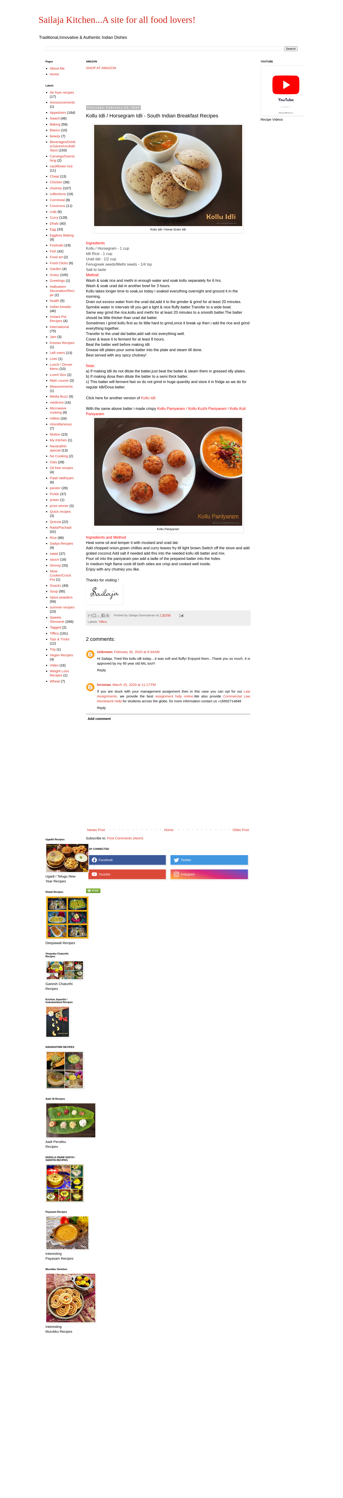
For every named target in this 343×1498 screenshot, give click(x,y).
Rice (53, 538)
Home (168, 830)
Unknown (105, 652)
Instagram (184, 874)
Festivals (56, 245)
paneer (55, 488)
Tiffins (103, 621)
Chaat (54, 176)
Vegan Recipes (61, 655)
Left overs (57, 353)
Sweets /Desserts (57, 619)
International (59, 327)
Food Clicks (59, 263)
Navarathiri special (58, 448)
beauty (55, 136)
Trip (53, 649)
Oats (53, 462)
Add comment (99, 719)
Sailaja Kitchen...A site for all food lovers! (117, 20)
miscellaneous (61, 424)
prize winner (59, 506)
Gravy (54, 275)
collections (58, 194)
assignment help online (174, 696)
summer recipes (62, 607)
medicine (57, 402)
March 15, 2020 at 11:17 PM (134, 685)
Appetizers (58, 112)
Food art (56, 257)
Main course (59, 380)
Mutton (55, 434)
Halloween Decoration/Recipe (62, 291)
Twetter (182, 860)
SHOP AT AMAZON (101, 68)
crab (53, 212)
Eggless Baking (62, 235)
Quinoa (55, 522)
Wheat (55, 681)
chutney (56, 188)
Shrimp (55, 565)
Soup (54, 591)
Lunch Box (58, 375)
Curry (54, 217)
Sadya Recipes (61, 543)
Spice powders (61, 597)
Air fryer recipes (62, 92)
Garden (55, 269)
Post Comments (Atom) (125, 838)
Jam (53, 337)
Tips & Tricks (59, 639)
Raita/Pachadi (60, 527)
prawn (54, 500)
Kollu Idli (148, 398)
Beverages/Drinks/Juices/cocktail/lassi (62, 146)
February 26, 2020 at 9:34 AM (136, 652)
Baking (55, 124)
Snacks (55, 585)
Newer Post (96, 830)
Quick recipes (60, 511)
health (54, 301)
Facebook (102, 860)
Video (54, 665)
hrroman (104, 685)
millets (55, 418)
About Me (57, 68)
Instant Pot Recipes (58, 319)
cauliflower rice (61, 166)
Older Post (241, 830)
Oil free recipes (61, 468)
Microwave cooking (58, 410)
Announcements (62, 102)
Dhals (54, 223)
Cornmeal (57, 200)
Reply (101, 670)
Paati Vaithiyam (62, 478)
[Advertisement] (170, 87)
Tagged (55, 627)
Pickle (54, 494)
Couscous (57, 206)
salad (54, 554)
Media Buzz (59, 396)
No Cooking (59, 456)
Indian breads (60, 307)
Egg (53, 229)
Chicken (56, 182)
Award (54, 118)
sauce (54, 559)
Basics (55, 130)
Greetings (57, 280)
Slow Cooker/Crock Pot (60, 575)
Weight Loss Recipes (59, 673)
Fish (53, 251)
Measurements (61, 386)
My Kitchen (58, 440)
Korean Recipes (62, 343)
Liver (53, 359)
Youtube (101, 874)
